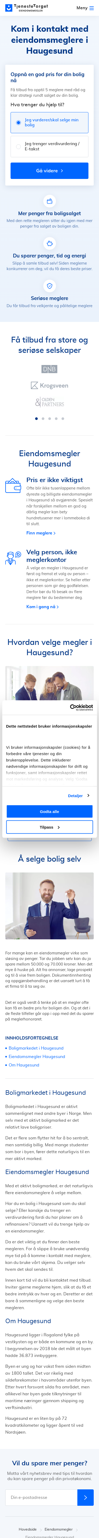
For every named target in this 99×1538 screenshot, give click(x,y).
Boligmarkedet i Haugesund (36, 1048)
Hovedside (30, 1530)
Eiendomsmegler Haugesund (37, 1057)
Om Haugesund (24, 1065)
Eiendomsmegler (61, 1530)
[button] (36, 418)
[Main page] (29, 7)
